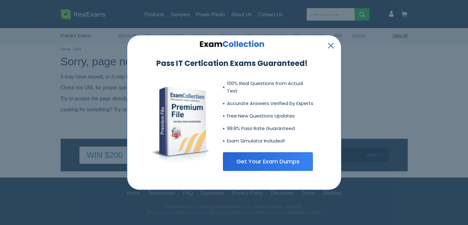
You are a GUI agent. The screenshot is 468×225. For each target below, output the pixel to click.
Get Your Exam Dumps (267, 161)
